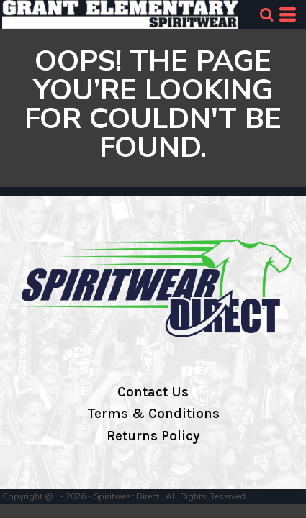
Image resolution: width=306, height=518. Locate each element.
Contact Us (153, 392)
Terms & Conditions (153, 414)
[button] (266, 14)
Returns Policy (153, 436)
